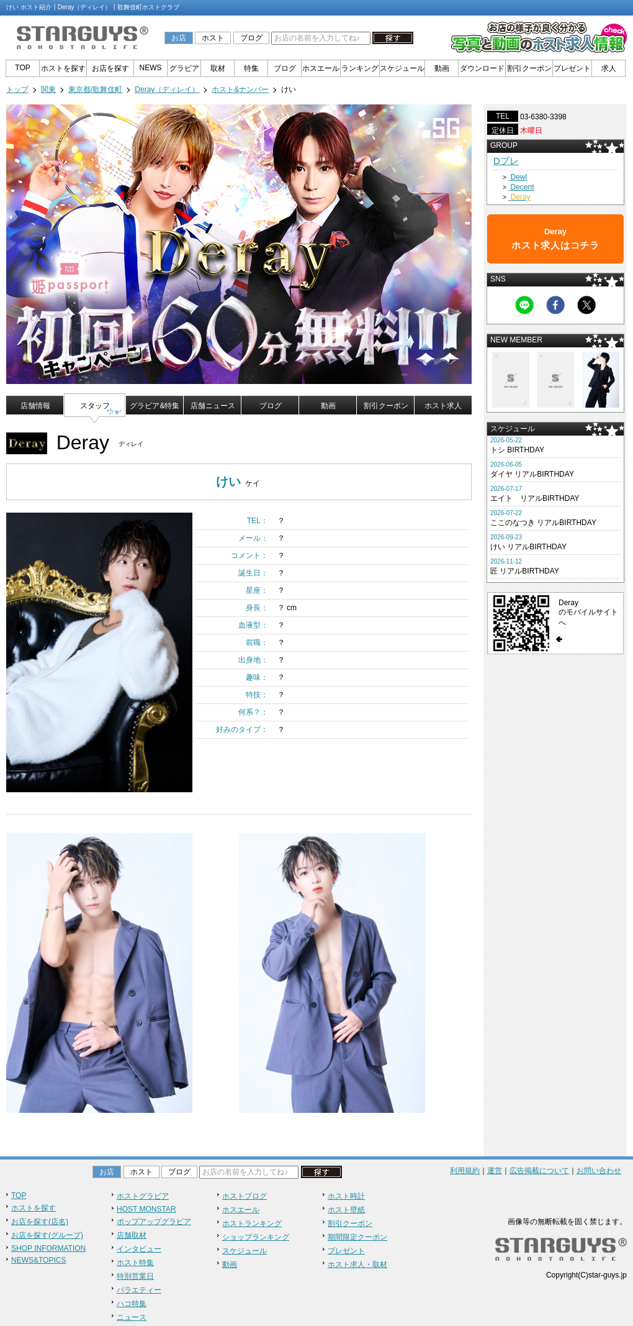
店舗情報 (35, 405)
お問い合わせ (599, 1170)
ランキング (360, 68)
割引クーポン (529, 68)
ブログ (251, 38)
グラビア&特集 (154, 405)
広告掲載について (539, 1170)
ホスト (213, 38)
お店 (178, 38)
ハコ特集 (131, 1303)
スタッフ (95, 405)
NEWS (151, 67)
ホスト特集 (135, 1262)
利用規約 (465, 1170)
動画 (441, 68)
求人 (608, 68)
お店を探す (110, 68)
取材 (217, 68)
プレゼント (572, 68)
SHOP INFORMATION (48, 1248)
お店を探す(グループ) (47, 1235)
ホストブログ (244, 1196)
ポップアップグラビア (154, 1221)
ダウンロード (482, 68)
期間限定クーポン (357, 1237)
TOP (22, 67)
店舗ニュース (213, 405)
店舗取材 (131, 1235)
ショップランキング (255, 1237)
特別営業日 (135, 1276)
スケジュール (402, 68)
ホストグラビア (143, 1196)
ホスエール (320, 68)
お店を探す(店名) (39, 1221)
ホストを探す (63, 68)
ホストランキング (252, 1223)
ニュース (131, 1317)
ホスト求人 (443, 405)
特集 (251, 68)
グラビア (184, 68)
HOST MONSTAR (146, 1209)
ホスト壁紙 (346, 1209)
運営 (494, 1170)
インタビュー (139, 1249)
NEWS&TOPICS (38, 1260)
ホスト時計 (346, 1196)
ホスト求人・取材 (357, 1264)
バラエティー (139, 1290)
